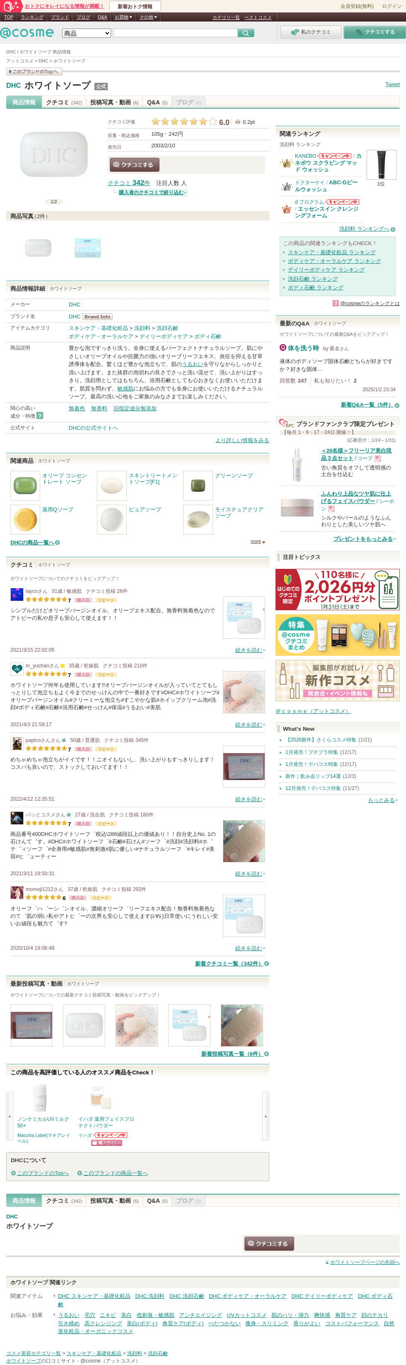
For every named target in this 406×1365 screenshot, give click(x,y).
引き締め (69, 1323)
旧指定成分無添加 (135, 408)
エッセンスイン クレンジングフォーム (327, 212)
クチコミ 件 (129, 183)
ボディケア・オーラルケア (101, 336)
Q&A (102, 16)
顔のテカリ (374, 1315)
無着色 (77, 408)
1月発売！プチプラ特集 (311, 752)
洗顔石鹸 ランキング (313, 279)
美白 (126, 1315)
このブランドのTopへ (43, 1173)
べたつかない (224, 1323)
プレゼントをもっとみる (363, 539)
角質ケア (346, 1315)
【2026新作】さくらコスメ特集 (320, 740)
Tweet (392, 84)
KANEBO (305, 156)
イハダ (85, 1135)
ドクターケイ (310, 182)
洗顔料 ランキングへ (364, 229)
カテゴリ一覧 (226, 17)
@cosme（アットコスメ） (110, 1361)
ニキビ (108, 1315)
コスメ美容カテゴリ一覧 (33, 1353)
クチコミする (135, 165)
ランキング (32, 16)
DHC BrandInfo (100, 316)
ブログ (83, 16)
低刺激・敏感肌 (155, 1315)
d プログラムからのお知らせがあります (342, 202)
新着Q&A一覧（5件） (367, 405)
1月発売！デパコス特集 (311, 764)
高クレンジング (103, 1323)
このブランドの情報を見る (34, 71)
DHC (13, 85)
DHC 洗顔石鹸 (186, 1296)
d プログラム (309, 202)
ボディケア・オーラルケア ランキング (334, 261)
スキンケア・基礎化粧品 (98, 328)
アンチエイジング (200, 1315)
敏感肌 (125, 388)
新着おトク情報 (135, 7)
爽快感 (322, 1315)
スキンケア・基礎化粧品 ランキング (332, 252)
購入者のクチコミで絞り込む (151, 192)
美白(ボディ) (142, 1323)
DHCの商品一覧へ (32, 542)
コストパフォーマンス (352, 1323)
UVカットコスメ (247, 1315)
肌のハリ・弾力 (290, 1315)
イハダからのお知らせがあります (110, 1135)
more (256, 541)
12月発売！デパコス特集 (313, 788)
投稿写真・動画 (114, 102)
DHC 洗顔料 (149, 1296)
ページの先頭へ (365, 1262)
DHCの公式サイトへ (93, 428)
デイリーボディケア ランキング (326, 270)
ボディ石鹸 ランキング (315, 287)
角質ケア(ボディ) (183, 1323)
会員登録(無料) (357, 6)
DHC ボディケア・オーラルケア (248, 1296)
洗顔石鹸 (167, 328)
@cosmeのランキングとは (370, 303)
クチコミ (64, 102)
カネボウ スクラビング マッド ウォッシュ (328, 163)
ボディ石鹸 (207, 336)
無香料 (99, 408)
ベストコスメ (258, 17)
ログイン (392, 6)
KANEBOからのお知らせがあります (334, 156)
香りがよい (306, 1323)
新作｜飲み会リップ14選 (313, 776)
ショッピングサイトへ (106, 1143)
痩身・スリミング (266, 1323)
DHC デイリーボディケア (322, 1296)
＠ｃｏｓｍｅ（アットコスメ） (313, 711)
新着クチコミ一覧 (229, 964)
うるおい (192, 364)
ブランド (60, 16)
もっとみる (381, 800)
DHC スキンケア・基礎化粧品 (94, 1296)
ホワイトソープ (57, 85)
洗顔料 (142, 328)
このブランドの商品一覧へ (115, 1173)
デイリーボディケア (164, 336)
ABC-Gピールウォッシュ (326, 185)
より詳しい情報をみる (242, 440)
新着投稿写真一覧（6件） (232, 1054)
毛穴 (90, 1315)
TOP (8, 16)
